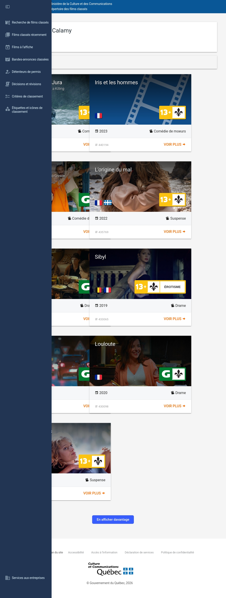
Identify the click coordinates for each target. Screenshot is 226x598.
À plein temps (82, 344)
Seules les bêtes (85, 431)
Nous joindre (84, 552)
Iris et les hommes (167, 82)
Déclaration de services (184, 552)
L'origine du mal (164, 170)
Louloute (156, 344)
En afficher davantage (138, 520)
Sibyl (151, 257)
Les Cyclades (98, 172)
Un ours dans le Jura (98, 85)
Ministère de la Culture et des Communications (132, 4)
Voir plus (120, 144)
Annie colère (80, 257)
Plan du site (102, 552)
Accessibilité (122, 552)
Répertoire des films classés (120, 9)
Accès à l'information (150, 552)
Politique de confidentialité (94, 557)
